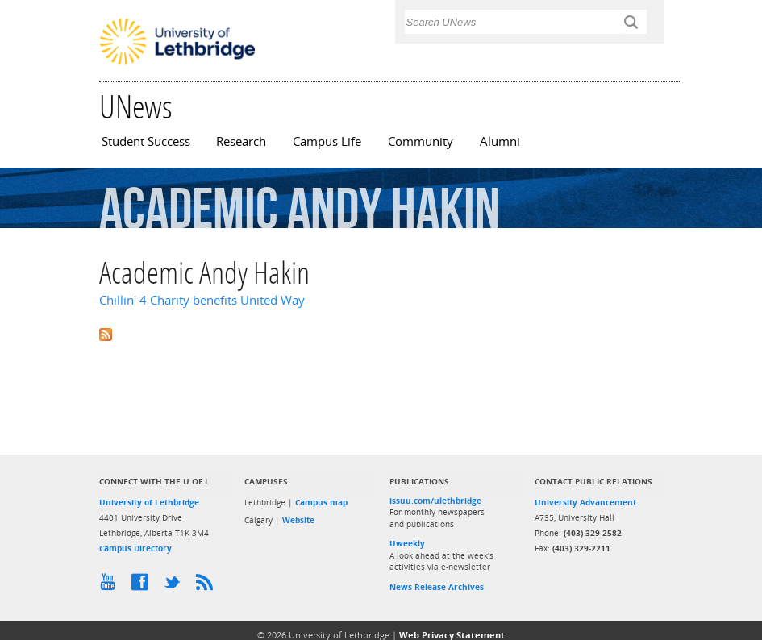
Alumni (500, 141)
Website (298, 520)
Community (420, 141)
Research (241, 141)
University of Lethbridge (149, 502)
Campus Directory (135, 548)
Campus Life (327, 141)
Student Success (146, 141)
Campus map (321, 502)
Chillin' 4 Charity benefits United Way (202, 300)
